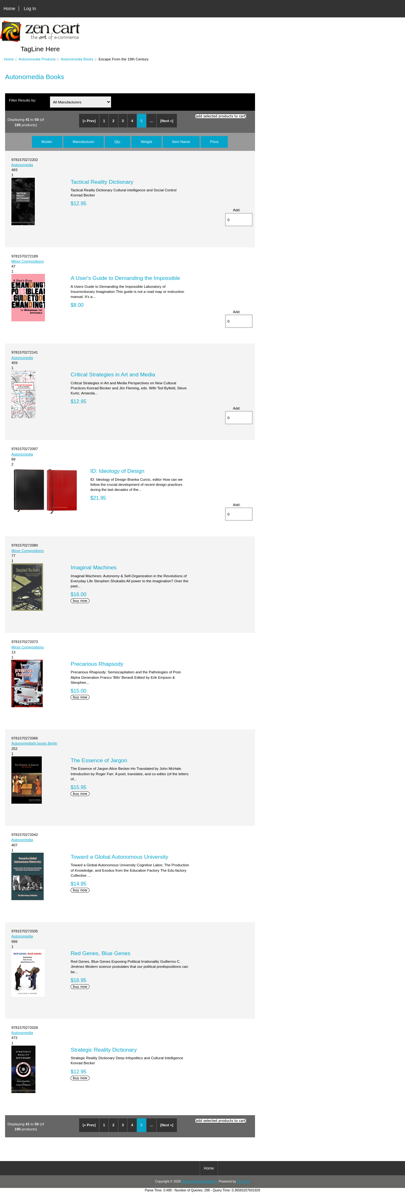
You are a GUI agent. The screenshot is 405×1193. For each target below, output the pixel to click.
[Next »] (166, 121)
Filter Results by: (22, 100)
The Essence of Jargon (99, 760)
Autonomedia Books (77, 59)
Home (9, 8)
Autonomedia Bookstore (199, 1181)
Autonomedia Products (37, 59)
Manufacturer (83, 141)
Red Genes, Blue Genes (100, 953)
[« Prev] (89, 121)
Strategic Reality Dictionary (104, 1050)
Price (214, 141)
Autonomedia (22, 165)
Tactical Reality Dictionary (102, 182)
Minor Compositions (27, 261)
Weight (146, 141)
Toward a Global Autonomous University (119, 857)
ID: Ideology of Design (117, 471)
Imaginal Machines (93, 567)
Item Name (181, 141)
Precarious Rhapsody (97, 664)
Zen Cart (243, 1181)
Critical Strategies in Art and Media (113, 374)
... (151, 121)
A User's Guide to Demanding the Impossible (125, 278)
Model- (47, 141)
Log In (30, 8)
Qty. (117, 141)
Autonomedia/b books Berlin (34, 743)
